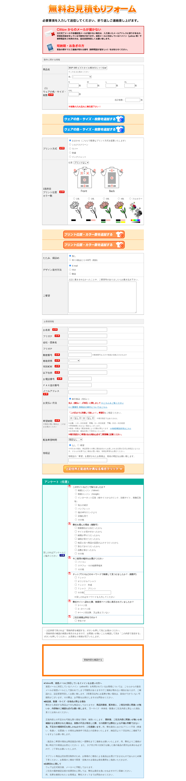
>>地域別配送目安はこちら (120, 428)
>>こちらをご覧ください (112, 403)
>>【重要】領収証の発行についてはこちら (87, 407)
